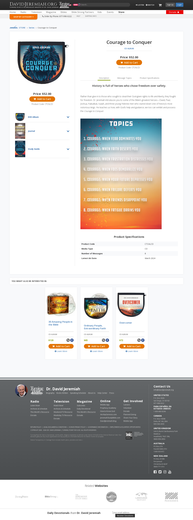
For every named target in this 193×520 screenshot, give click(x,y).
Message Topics (124, 78)
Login (179, 4)
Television (61, 401)
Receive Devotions (125, 515)
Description (104, 78)
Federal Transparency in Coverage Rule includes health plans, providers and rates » (56, 440)
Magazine (84, 401)
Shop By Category (23, 16)
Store (22, 27)
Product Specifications (149, 78)
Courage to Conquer (47, 27)
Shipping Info (91, 16)
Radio (34, 401)
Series (31, 27)
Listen (140, 5)
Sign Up (170, 4)
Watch (150, 5)
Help (78, 16)
